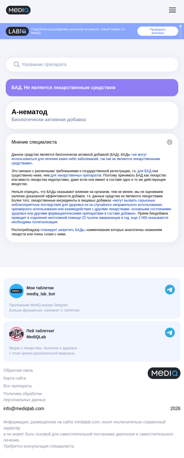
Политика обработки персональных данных (24, 396)
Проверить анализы (158, 31)
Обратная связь (18, 370)
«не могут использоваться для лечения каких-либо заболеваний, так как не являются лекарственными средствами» (86, 159)
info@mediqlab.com (23, 408)
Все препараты (17, 386)
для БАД (144, 171)
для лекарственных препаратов (75, 175)
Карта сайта (14, 378)
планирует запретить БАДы (63, 230)
